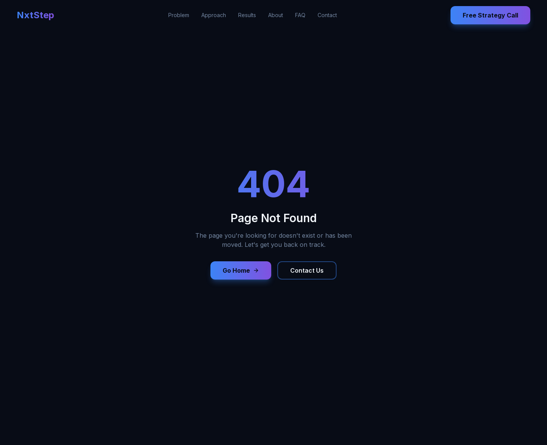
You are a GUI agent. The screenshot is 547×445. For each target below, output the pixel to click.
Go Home (241, 270)
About (275, 15)
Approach (213, 15)
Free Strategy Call (490, 15)
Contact (327, 15)
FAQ (300, 15)
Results (247, 15)
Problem (178, 15)
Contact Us (307, 270)
